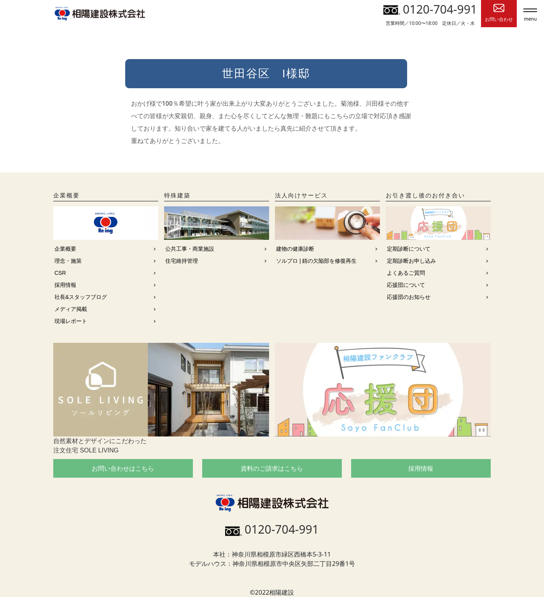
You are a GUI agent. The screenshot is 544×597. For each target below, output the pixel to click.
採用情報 (65, 285)
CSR (60, 273)
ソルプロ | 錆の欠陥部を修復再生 (316, 261)
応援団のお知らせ (408, 297)
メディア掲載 (70, 309)
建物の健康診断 (295, 249)
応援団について (406, 285)
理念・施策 (68, 261)
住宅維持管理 (181, 261)
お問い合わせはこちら (123, 468)
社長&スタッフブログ (80, 297)
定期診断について (408, 249)
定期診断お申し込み (411, 261)
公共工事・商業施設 (189, 249)
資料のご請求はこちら (272, 468)
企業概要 (65, 249)
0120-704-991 (430, 9)
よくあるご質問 (406, 273)
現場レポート (70, 321)
